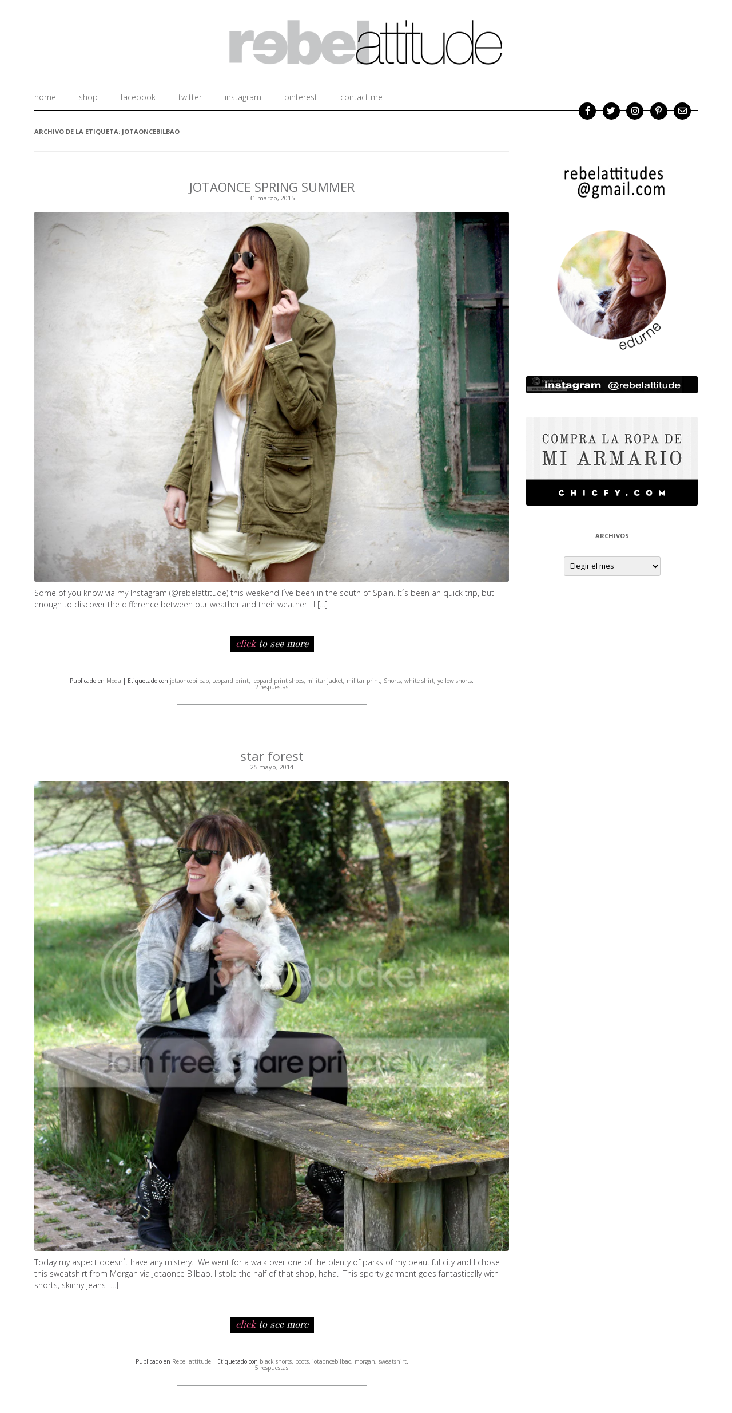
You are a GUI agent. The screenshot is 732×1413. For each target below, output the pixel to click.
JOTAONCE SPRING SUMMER (272, 186)
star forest (272, 755)
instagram (243, 97)
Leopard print (230, 681)
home (45, 97)
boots (302, 1361)
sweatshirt (393, 1361)
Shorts (392, 681)
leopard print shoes (278, 681)
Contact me (361, 97)
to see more (272, 644)
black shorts (276, 1361)
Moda (113, 681)
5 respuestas (271, 1368)
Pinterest (300, 97)
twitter (190, 97)
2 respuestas (271, 687)
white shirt (419, 681)
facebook (138, 97)
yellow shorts (454, 681)
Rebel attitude (191, 1361)
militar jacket (325, 681)
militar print (363, 681)
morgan (365, 1361)
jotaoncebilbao (189, 681)
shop (88, 97)
